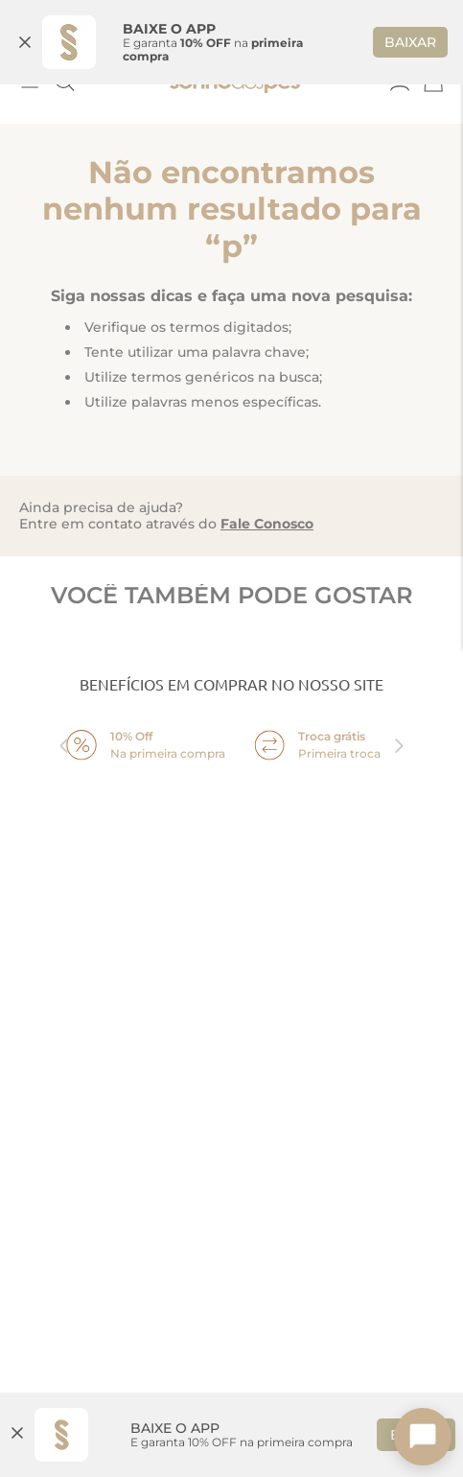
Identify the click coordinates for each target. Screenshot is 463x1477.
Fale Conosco (266, 510)
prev (64, 732)
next (400, 732)
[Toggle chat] (422, 1436)
